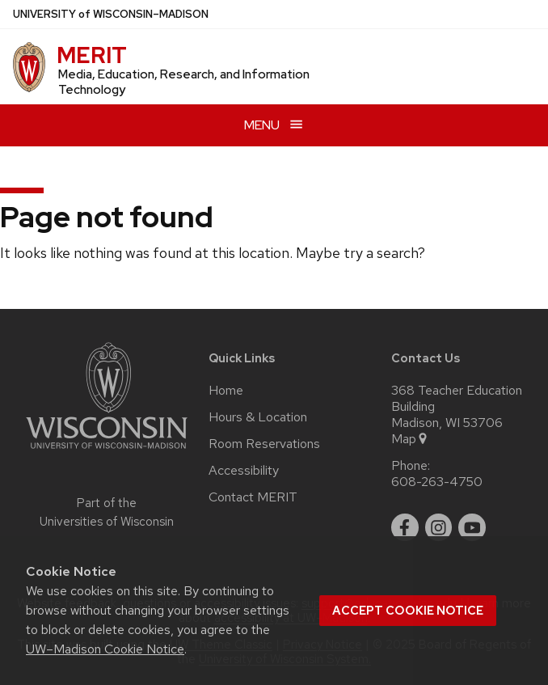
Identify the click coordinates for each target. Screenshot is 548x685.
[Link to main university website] (107, 451)
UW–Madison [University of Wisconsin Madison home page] (111, 14)
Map (410, 439)
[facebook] (405, 527)
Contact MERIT (253, 497)
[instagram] (439, 527)
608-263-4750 (437, 482)
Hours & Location (258, 417)
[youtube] (472, 527)
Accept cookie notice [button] (407, 611)
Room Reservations (264, 444)
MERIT (92, 55)
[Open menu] (274, 125)
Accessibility (244, 471)
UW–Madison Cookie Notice (105, 649)
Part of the (107, 512)
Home (226, 391)
